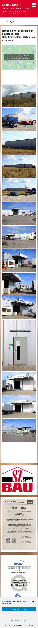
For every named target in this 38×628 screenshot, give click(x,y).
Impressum (31, 625)
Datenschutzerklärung (20, 625)
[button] (35, 3)
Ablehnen (19, 615)
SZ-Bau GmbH (11, 5)
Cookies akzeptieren (19, 609)
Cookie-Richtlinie (8, 625)
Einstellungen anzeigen (19, 620)
